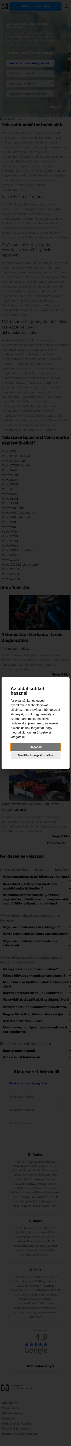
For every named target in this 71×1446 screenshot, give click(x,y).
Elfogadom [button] (35, 746)
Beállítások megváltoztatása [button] (35, 755)
